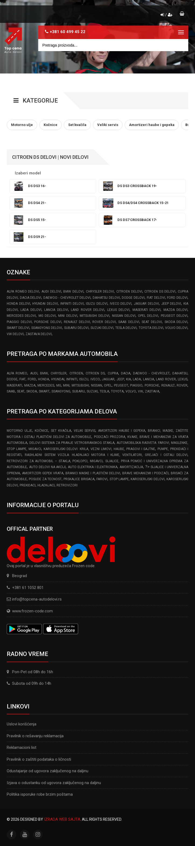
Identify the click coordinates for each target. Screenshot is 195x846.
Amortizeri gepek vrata (42, 473)
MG (58, 385)
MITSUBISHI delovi (94, 316)
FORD (32, 379)
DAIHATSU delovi (106, 298)
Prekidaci (28, 485)
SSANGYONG (60, 391)
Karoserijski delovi (147, 479)
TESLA (104, 391)
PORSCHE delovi (47, 322)
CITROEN (76, 373)
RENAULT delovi (77, 322)
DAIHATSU (179, 373)
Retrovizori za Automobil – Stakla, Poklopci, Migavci (55, 461)
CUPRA (113, 373)
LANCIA (148, 379)
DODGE (12, 379)
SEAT (21, 391)
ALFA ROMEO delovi (23, 291)
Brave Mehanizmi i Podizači (145, 473)
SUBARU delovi (76, 328)
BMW (44, 373)
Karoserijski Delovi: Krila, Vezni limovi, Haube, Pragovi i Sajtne (99, 449)
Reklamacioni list (21, 747)
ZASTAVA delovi (39, 334)
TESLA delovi (126, 328)
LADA (137, 379)
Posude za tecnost (45, 479)
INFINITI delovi (72, 304)
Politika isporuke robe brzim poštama (40, 794)
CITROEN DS (95, 373)
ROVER (182, 385)
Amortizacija (131, 467)
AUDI (33, 373)
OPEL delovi (148, 316)
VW (140, 391)
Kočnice (41, 431)
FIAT (22, 379)
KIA (128, 379)
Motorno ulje (19, 431)
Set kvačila (61, 431)
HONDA (43, 379)
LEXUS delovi (118, 310)
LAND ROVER (166, 379)
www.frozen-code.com (30, 611)
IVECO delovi (121, 304)
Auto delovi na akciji (47, 467)
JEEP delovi (171, 304)
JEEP (120, 379)
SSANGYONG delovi (46, 328)
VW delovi (15, 334)
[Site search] (113, 45)
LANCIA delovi (56, 310)
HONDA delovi (18, 304)
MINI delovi (67, 316)
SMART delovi (18, 328)
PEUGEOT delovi (174, 316)
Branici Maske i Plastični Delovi (92, 473)
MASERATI (14, 385)
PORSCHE (152, 385)
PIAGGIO (136, 385)
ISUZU (83, 379)
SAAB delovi (128, 322)
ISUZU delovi (96, 304)
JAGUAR (108, 379)
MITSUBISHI (80, 385)
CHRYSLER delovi (100, 291)
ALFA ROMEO (17, 373)
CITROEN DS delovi (159, 291)
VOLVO (131, 391)
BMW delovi (73, 291)
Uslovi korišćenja (21, 724)
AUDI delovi (51, 291)
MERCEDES (45, 385)
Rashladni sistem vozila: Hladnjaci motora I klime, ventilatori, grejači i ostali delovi (106, 455)
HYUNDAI (57, 379)
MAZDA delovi (175, 310)
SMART (44, 391)
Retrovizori (67, 485)
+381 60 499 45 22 (67, 31)
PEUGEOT (121, 385)
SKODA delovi (176, 322)
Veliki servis (84, 431)
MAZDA (30, 385)
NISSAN (96, 385)
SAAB (11, 391)
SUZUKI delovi (101, 328)
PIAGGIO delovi (19, 322)
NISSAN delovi (123, 316)
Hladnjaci (46, 485)
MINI (66, 385)
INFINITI (71, 379)
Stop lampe (119, 479)
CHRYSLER (59, 373)
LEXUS (182, 379)
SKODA (31, 391)
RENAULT (168, 385)
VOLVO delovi (176, 328)
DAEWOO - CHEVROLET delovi (66, 298)
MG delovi (47, 316)
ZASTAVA (152, 391)
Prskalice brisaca (79, 479)
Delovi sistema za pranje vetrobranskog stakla (71, 443)
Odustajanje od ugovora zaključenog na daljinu (47, 770)
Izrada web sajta (62, 819)
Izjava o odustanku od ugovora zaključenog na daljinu (54, 782)
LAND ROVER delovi (87, 310)
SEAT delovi (152, 322)
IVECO (95, 379)
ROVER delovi (104, 322)
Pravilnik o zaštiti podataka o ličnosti (39, 759)
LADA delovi (30, 310)
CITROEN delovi (129, 291)
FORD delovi (177, 298)
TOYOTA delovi (151, 328)
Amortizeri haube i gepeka (121, 431)
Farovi (101, 479)
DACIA (125, 373)
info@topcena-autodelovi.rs (37, 599)
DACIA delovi (30, 298)
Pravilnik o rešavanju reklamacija (35, 735)
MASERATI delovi (147, 310)
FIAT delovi (156, 298)
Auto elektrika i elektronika (92, 467)
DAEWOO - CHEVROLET (151, 373)
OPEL (108, 385)
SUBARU (78, 391)
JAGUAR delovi (146, 304)
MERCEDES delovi (21, 316)
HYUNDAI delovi (45, 304)
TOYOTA (117, 391)
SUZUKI (92, 391)
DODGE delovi (133, 298)
